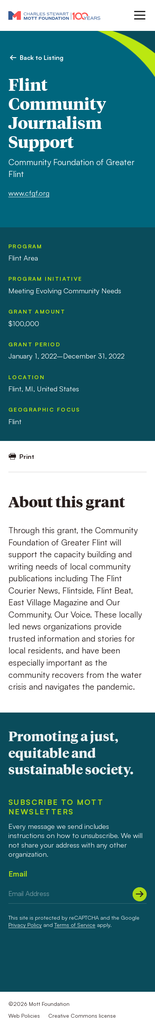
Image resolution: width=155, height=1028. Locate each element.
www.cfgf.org (28, 192)
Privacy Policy (25, 925)
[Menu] (139, 15)
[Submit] (140, 894)
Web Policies (24, 1015)
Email (17, 873)
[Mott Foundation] (54, 15)
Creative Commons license (82, 1015)
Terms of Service (74, 925)
